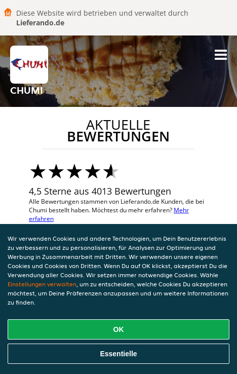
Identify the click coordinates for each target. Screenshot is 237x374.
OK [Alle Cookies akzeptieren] (118, 329)
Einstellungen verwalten (42, 284)
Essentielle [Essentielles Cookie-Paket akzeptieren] (118, 354)
